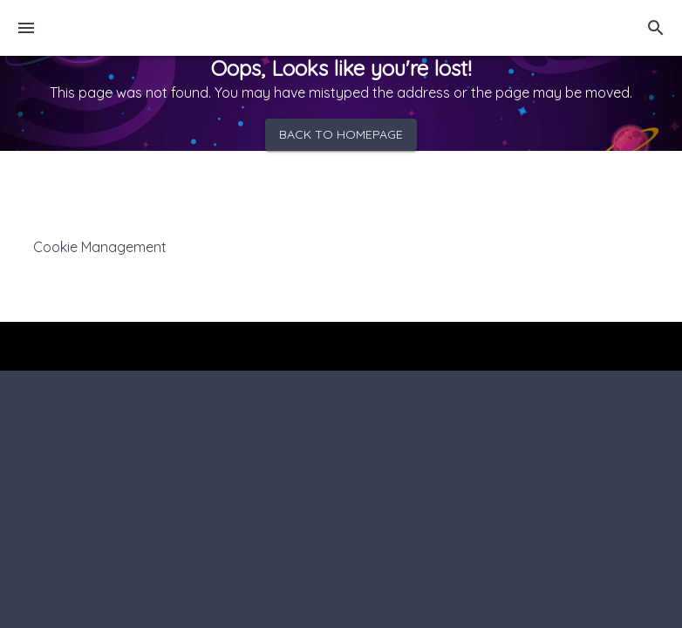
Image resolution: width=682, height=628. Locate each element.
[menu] (26, 27)
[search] (656, 28)
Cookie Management (100, 247)
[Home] (120, 27)
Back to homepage (341, 134)
